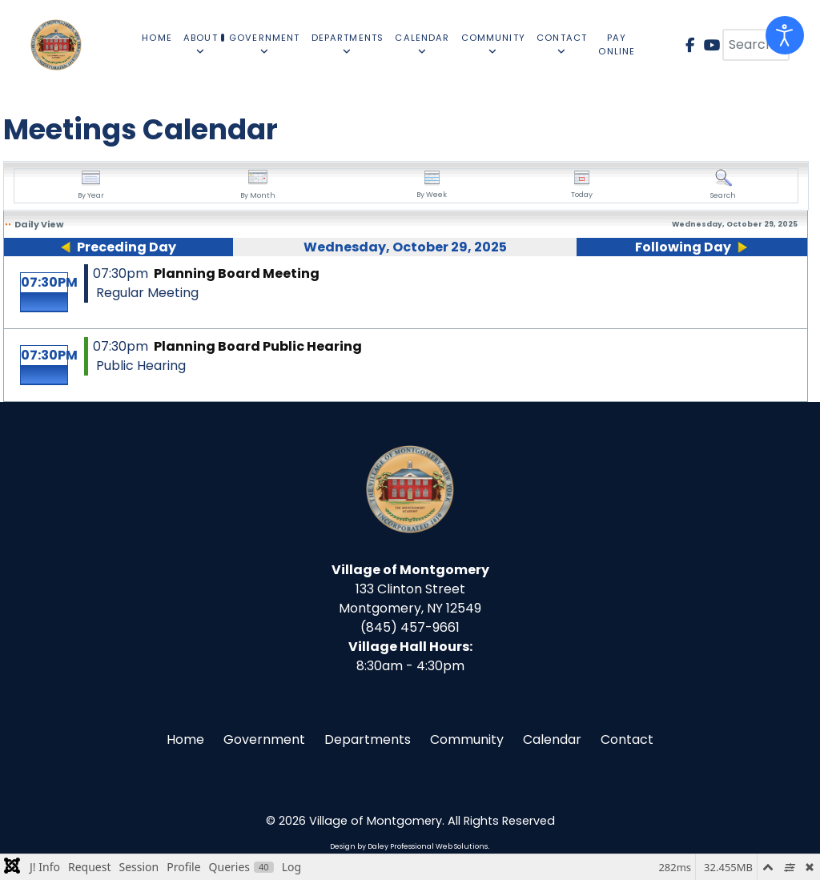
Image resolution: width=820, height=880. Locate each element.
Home (185, 739)
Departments (367, 739)
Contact (627, 739)
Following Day (683, 247)
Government (264, 739)
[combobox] (756, 45)
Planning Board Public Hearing (258, 346)
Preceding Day (126, 247)
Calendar (552, 739)
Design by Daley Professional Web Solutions (409, 846)
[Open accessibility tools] (785, 35)
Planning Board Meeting (237, 273)
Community (467, 739)
